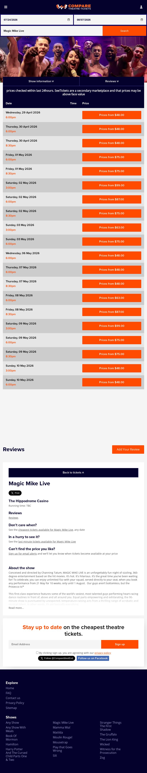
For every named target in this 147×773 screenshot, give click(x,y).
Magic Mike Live (63, 723)
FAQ (8, 693)
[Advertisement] (73, 414)
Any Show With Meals (16, 729)
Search (124, 30)
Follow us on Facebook (93, 658)
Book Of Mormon (12, 737)
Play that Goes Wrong (62, 749)
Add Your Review (128, 449)
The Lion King (109, 739)
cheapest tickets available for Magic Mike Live (45, 529)
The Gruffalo (108, 734)
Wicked (105, 744)
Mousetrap (60, 742)
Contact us (13, 698)
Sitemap (11, 708)
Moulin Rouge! (62, 737)
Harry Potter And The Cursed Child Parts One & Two (16, 754)
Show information (41, 81)
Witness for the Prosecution (110, 751)
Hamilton (12, 744)
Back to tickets (73, 472)
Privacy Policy (15, 703)
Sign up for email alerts (23, 553)
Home (10, 688)
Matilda (58, 732)
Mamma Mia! (61, 727)
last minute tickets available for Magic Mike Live (47, 541)
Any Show (12, 723)
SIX (55, 756)
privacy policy (103, 653)
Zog (102, 758)
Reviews (13, 517)
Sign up (120, 644)
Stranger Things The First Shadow (110, 726)
